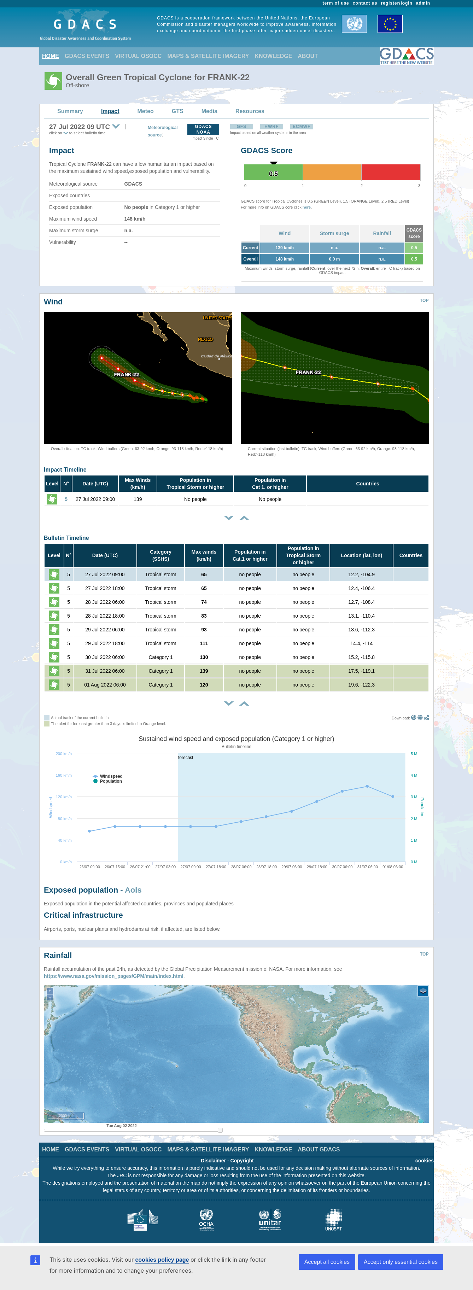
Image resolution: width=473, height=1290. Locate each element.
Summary (70, 111)
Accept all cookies (327, 1262)
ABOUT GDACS (319, 1149)
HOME (50, 56)
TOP (424, 300)
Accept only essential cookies (401, 1262)
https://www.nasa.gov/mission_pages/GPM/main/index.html (113, 976)
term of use (336, 3)
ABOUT (308, 56)
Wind (285, 233)
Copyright (242, 1160)
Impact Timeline (65, 470)
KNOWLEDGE (273, 56)
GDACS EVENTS (87, 56)
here (307, 207)
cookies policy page (162, 1260)
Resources (249, 111)
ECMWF (301, 126)
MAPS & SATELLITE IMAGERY (208, 56)
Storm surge (334, 233)
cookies (424, 1160)
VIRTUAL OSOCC (138, 56)
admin (423, 3)
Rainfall (382, 233)
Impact (110, 111)
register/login (396, 3)
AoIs (133, 890)
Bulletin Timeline (66, 538)
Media (209, 111)
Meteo (146, 111)
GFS (241, 126)
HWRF (271, 126)
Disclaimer (213, 1160)
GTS (177, 111)
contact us (365, 3)
